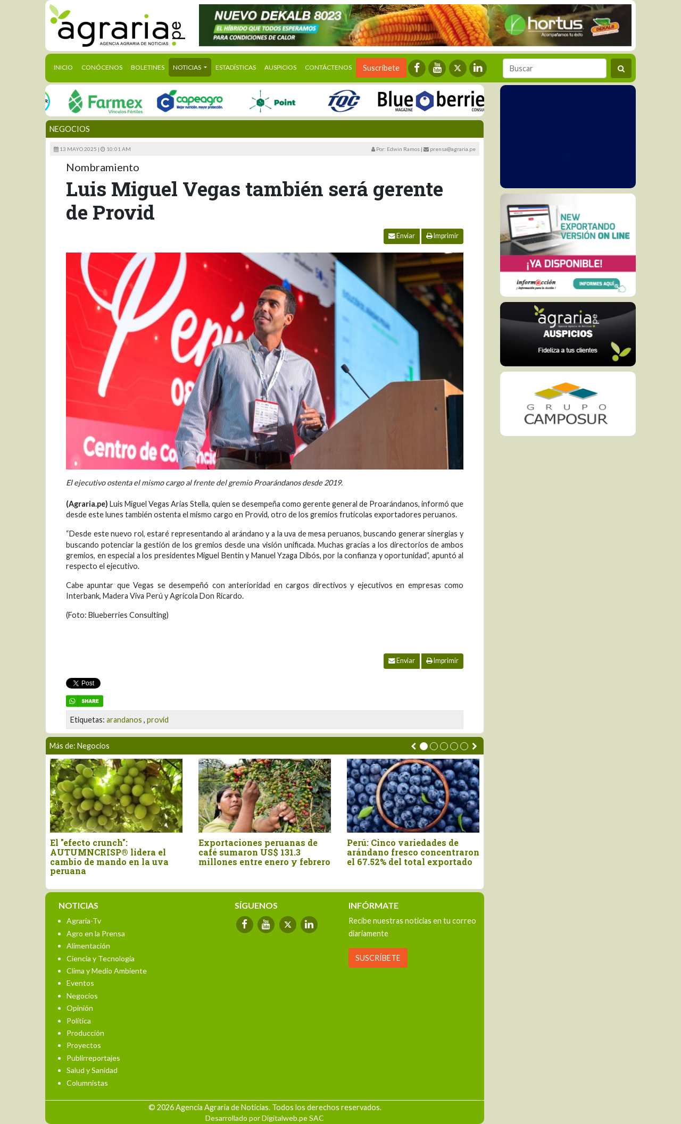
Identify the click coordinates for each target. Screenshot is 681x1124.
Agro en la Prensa (96, 933)
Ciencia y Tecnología (101, 958)
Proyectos (84, 1045)
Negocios (69, 128)
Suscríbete (381, 67)
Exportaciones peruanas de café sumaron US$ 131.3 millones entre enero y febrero (264, 852)
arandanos (124, 719)
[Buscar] (555, 68)
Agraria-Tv (84, 920)
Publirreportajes (93, 1057)
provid (158, 719)
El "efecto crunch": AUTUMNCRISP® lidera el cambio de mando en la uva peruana (109, 856)
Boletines (147, 67)
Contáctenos (328, 67)
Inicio (65, 66)
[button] (424, 746)
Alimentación (88, 945)
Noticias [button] (187, 67)
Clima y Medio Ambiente (107, 970)
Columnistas (87, 1082)
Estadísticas (235, 67)
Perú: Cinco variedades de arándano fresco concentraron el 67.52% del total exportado (413, 852)
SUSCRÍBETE (378, 957)
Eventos (80, 982)
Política (79, 1020)
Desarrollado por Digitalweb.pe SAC (264, 1117)
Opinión (80, 1007)
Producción (85, 1032)
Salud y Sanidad (92, 1070)
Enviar (401, 236)
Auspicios (280, 67)
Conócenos (101, 67)
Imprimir (442, 236)
